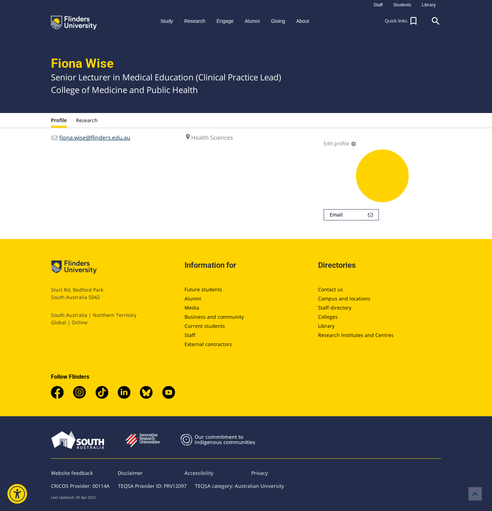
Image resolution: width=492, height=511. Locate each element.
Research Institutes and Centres (356, 335)
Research (87, 120)
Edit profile (340, 143)
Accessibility (198, 473)
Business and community (214, 316)
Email (351, 215)
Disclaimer (130, 473)
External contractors (208, 344)
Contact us (330, 289)
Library (326, 326)
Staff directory (334, 307)
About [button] (302, 21)
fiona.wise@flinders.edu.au (94, 137)
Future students (203, 289)
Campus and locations (344, 298)
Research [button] (194, 21)
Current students (204, 326)
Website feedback (72, 473)
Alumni (192, 298)
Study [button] (166, 21)
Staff (189, 335)
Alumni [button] (252, 21)
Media (191, 307)
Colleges (328, 316)
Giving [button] (278, 21)
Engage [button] (224, 21)
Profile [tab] (59, 120)
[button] (402, 21)
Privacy (259, 473)
